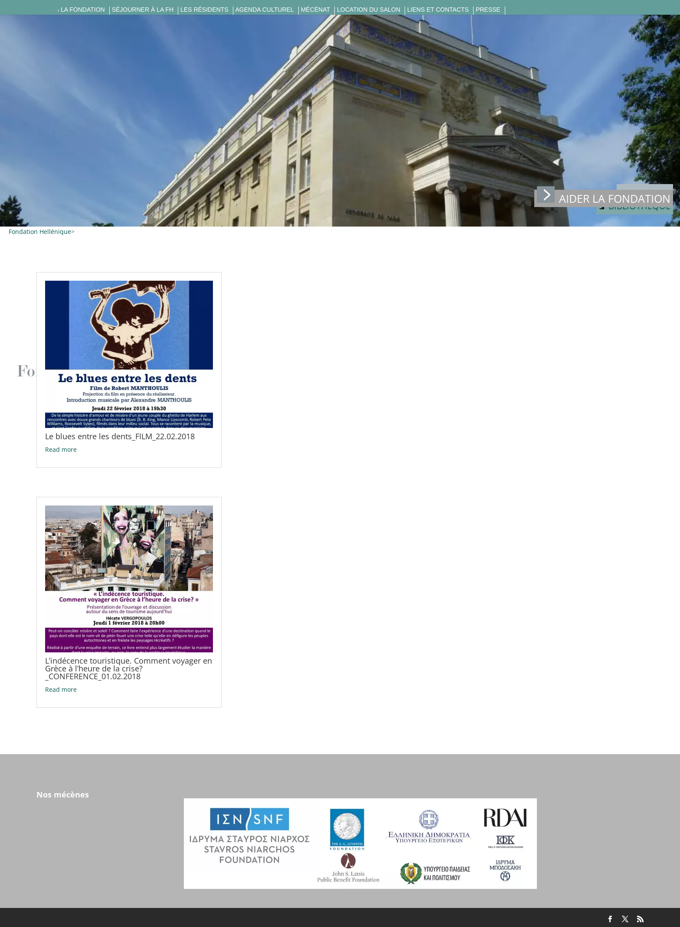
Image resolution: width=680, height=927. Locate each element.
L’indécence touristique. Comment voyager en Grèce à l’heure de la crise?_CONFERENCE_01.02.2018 (128, 668)
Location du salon (368, 9)
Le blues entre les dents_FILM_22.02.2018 (120, 436)
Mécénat (315, 9)
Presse (488, 9)
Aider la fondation (603, 198)
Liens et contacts (438, 9)
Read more (61, 449)
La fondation (83, 9)
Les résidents (204, 9)
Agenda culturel (264, 9)
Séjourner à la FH (142, 9)
